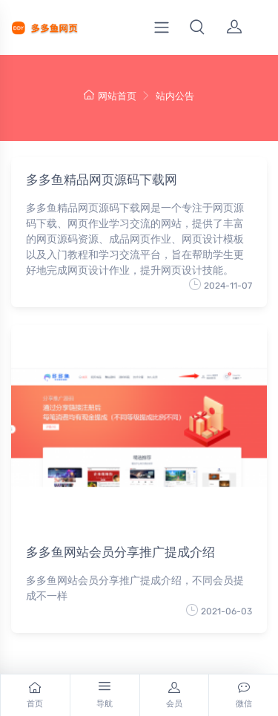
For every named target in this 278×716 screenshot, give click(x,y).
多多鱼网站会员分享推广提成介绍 (120, 552)
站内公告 (175, 96)
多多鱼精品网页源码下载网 (101, 179)
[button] (197, 27)
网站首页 (110, 96)
